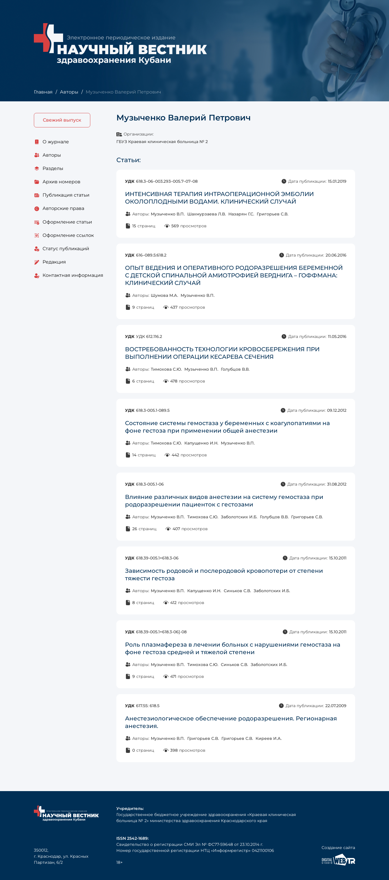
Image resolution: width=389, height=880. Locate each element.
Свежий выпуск (62, 120)
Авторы (69, 92)
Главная (43, 92)
